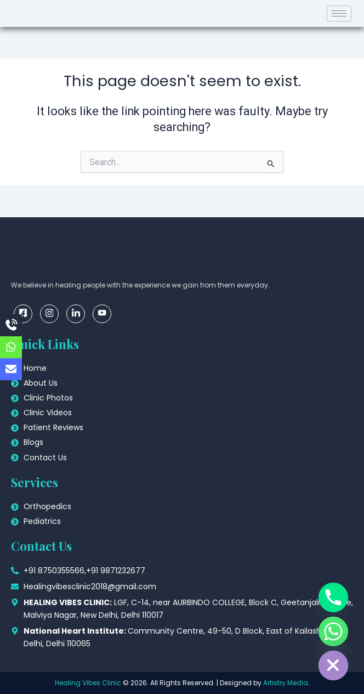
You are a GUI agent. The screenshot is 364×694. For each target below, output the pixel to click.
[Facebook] (23, 313)
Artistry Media (285, 682)
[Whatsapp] (333, 631)
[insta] (49, 313)
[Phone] (333, 597)
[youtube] (102, 313)
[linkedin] (75, 313)
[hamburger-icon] (339, 13)
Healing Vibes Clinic (88, 682)
